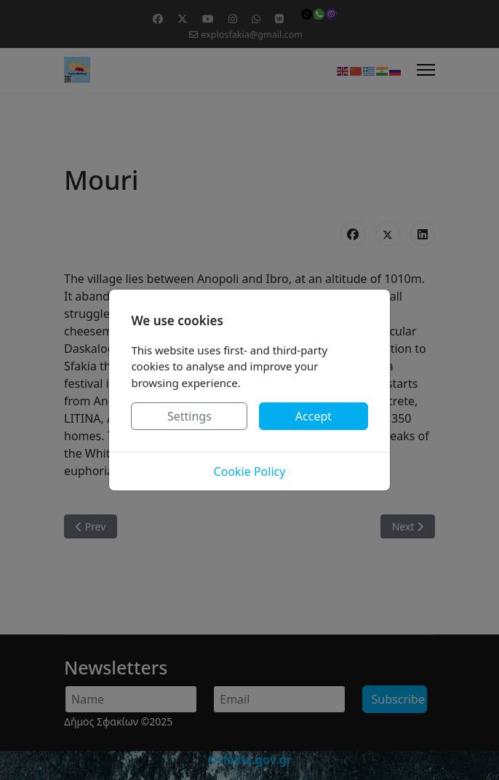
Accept (313, 416)
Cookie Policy (250, 471)
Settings (189, 416)
